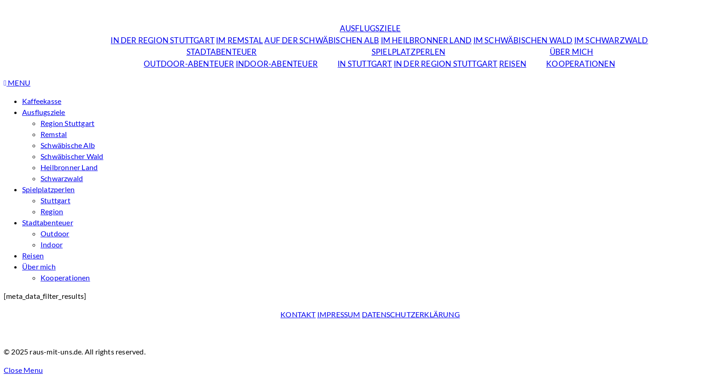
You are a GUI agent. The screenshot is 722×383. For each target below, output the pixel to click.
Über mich (572, 52)
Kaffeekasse (41, 101)
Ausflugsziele (370, 28)
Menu (17, 82)
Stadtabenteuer (221, 52)
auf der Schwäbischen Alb (321, 40)
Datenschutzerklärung (411, 314)
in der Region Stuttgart (163, 40)
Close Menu (23, 370)
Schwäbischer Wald (72, 156)
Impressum (339, 314)
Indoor (52, 244)
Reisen (512, 64)
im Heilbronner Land (426, 40)
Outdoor (55, 233)
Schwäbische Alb (68, 145)
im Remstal (239, 40)
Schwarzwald (62, 178)
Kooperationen (580, 64)
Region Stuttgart (67, 123)
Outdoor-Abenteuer (189, 64)
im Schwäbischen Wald (523, 40)
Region (52, 211)
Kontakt (297, 314)
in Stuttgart (365, 64)
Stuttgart (55, 200)
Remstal (54, 134)
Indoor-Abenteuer (277, 64)
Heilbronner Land (69, 167)
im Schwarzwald (611, 40)
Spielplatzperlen (408, 52)
